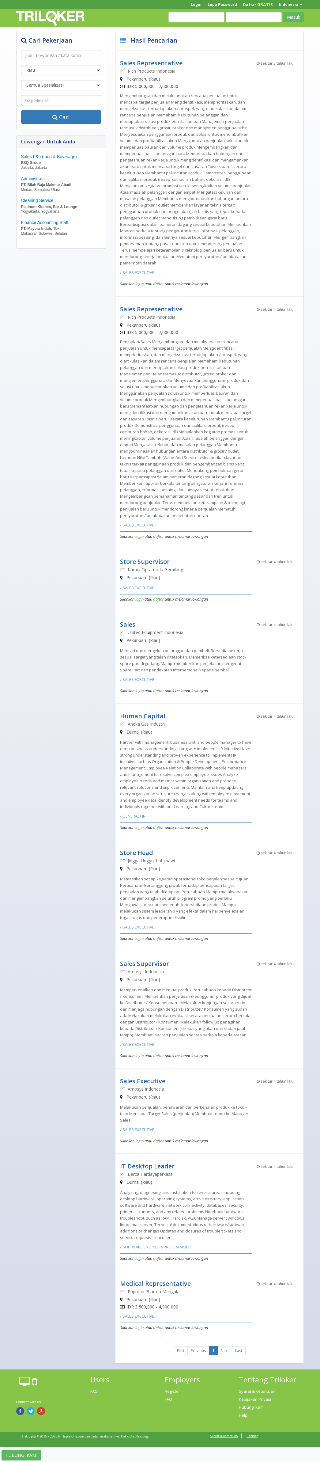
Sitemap (252, 1436)
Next (225, 1350)
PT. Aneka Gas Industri (142, 724)
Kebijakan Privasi (255, 1399)
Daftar (258, 4)
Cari (61, 117)
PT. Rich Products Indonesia (147, 71)
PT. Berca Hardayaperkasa (146, 1174)
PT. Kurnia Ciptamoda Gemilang (151, 569)
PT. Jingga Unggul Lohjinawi (147, 861)
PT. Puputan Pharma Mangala (149, 1291)
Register (172, 1391)
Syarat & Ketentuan (257, 1391)
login (139, 284)
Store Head (136, 852)
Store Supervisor (145, 561)
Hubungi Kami (252, 1407)
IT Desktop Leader (147, 1166)
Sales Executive (142, 1081)
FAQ (94, 1391)
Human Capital (142, 716)
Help (243, 1415)
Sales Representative (151, 63)
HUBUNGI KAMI (21, 1455)
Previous (198, 1350)
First (180, 1350)
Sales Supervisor (144, 963)
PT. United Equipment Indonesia (151, 632)
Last (238, 1350)
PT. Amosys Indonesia (142, 971)
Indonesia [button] (290, 4)
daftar (158, 284)
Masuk (293, 17)
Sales (127, 624)
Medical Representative (155, 1283)
